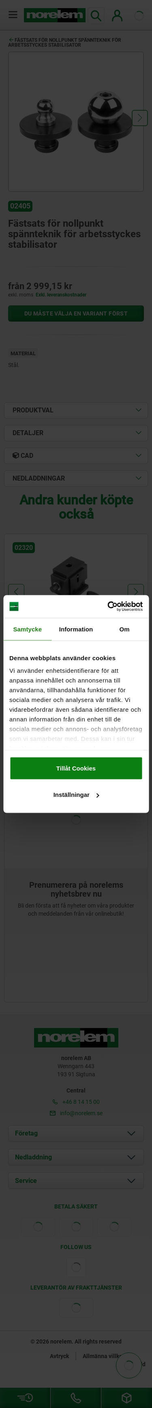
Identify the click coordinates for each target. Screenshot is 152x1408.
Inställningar (76, 794)
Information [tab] (76, 628)
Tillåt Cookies (76, 767)
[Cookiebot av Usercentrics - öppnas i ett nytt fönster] (108, 606)
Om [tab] (125, 628)
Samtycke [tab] (27, 628)
